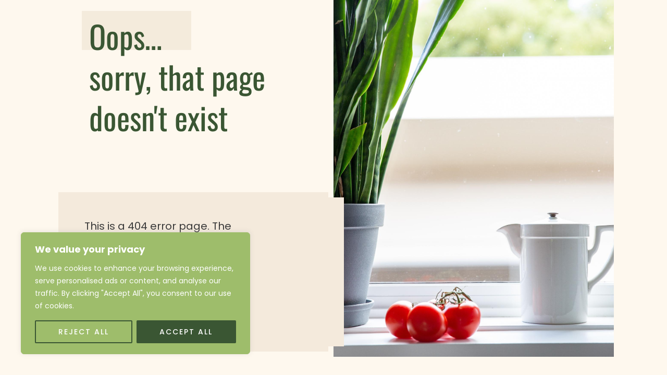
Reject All (83, 332)
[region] (135, 293)
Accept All (186, 332)
